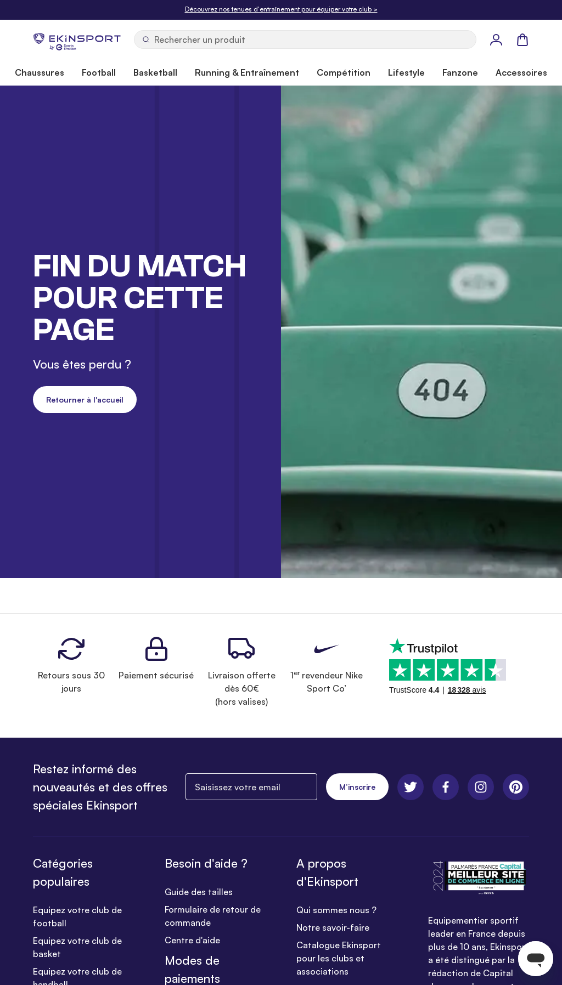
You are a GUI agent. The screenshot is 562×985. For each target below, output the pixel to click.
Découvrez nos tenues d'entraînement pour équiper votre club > (281, 9)
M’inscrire (357, 786)
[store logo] (77, 39)
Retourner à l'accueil (84, 399)
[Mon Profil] (496, 39)
